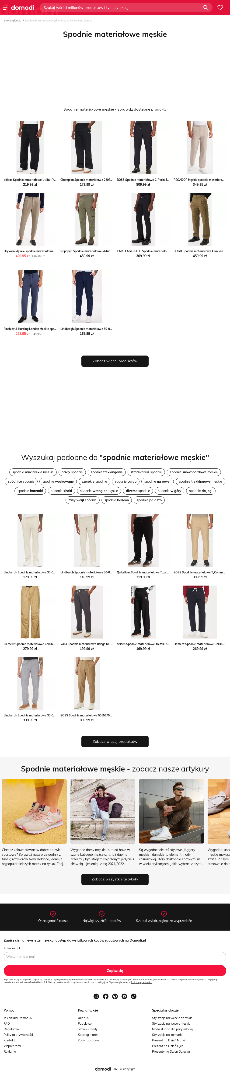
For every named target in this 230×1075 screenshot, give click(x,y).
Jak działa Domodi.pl (18, 1018)
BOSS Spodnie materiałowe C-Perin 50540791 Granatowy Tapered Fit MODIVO (169, 179)
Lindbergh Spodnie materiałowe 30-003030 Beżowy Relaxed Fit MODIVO (52, 572)
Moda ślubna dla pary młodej (172, 1029)
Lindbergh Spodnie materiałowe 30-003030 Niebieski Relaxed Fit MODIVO (53, 715)
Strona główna (12, 20)
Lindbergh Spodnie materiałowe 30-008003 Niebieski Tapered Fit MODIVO (109, 329)
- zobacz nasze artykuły (115, 768)
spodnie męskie (33, 472)
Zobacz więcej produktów (115, 361)
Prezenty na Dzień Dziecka (171, 1051)
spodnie (72, 472)
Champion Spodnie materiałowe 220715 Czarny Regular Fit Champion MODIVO (112, 179)
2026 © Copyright (124, 1069)
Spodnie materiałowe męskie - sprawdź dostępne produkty (115, 109)
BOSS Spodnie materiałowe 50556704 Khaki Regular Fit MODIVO (103, 715)
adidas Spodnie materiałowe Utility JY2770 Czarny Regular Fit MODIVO (51, 179)
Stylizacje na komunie (167, 1035)
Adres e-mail (12, 948)
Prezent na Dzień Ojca (167, 1046)
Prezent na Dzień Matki (168, 1040)
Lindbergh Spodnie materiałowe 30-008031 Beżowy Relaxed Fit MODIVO (108, 572)
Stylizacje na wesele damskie (172, 1018)
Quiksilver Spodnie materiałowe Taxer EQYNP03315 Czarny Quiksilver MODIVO (169, 572)
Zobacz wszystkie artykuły (115, 879)
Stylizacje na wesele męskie (171, 1023)
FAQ (7, 1023)
